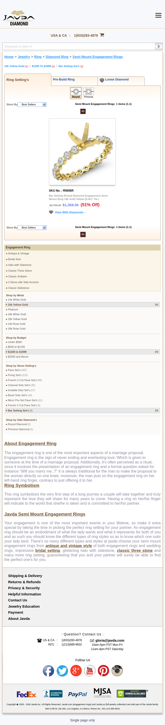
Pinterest (104, 671)
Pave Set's (17, 370)
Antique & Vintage (18, 253)
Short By (12, 104)
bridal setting (47, 550)
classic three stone (135, 550)
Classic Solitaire (17, 276)
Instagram (118, 671)
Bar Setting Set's (83, 410)
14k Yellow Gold (83, 304)
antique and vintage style (69, 546)
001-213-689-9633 (111, 709)
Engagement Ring (18, 247)
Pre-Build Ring (63, 79)
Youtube (90, 671)
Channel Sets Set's (21, 385)
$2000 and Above (18, 356)
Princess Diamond (20, 429)
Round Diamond (19, 424)
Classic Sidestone (18, 287)
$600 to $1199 (16, 346)
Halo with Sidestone (19, 264)
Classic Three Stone (20, 270)
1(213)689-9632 (71, 644)
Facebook (49, 671)
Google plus (76, 671)
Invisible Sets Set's (21, 390)
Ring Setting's (17, 80)
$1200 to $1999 (83, 351)
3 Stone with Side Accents (23, 282)
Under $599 (15, 342)
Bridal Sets (14, 259)
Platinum (13, 309)
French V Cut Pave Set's (24, 405)
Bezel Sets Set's (20, 395)
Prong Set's (18, 375)
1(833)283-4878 (86, 35)
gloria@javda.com (109, 640)
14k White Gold (17, 299)
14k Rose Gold (16, 323)
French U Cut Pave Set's (25, 380)
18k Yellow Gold (17, 319)
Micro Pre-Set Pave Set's (25, 400)
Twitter (62, 671)
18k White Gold (17, 314)
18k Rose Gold (16, 328)
